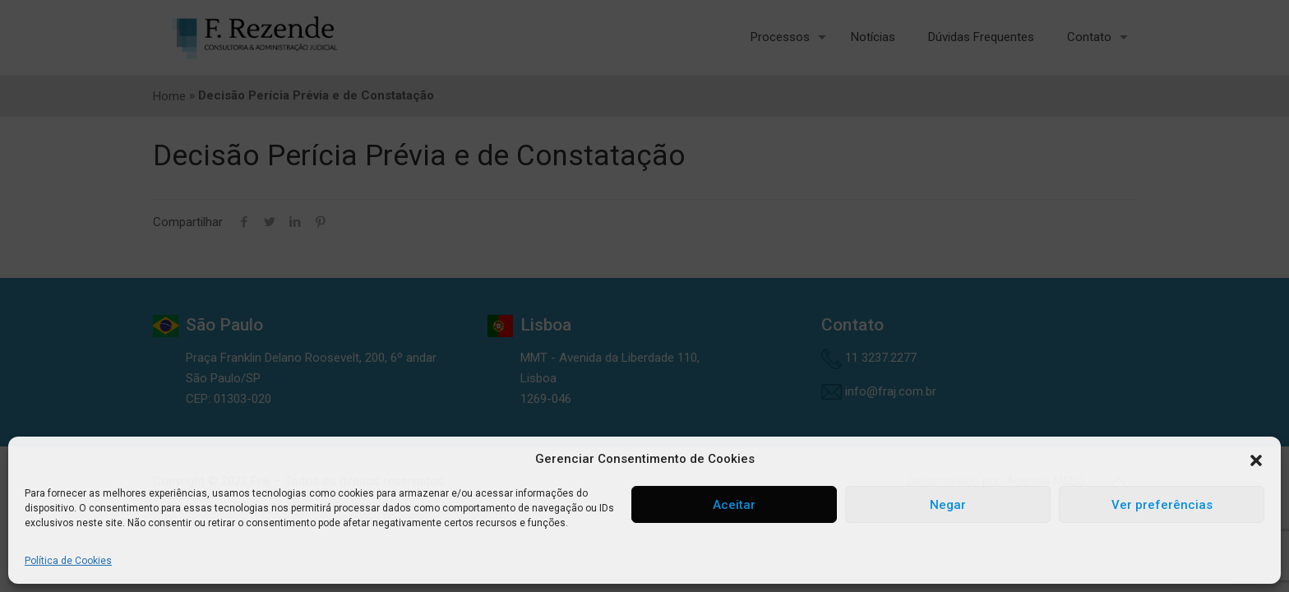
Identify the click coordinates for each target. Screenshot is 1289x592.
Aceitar (734, 504)
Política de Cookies (68, 561)
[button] (1256, 459)
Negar (948, 504)
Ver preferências (1162, 504)
